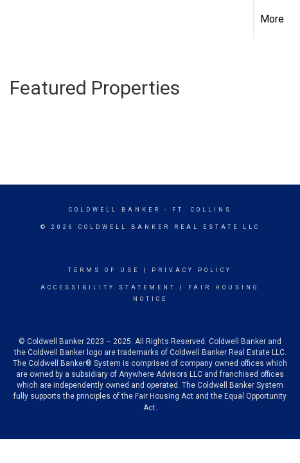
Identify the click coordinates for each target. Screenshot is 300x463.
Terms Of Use (103, 270)
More (272, 19)
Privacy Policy (192, 270)
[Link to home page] (21, 19)
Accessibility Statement (108, 287)
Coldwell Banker (115, 209)
